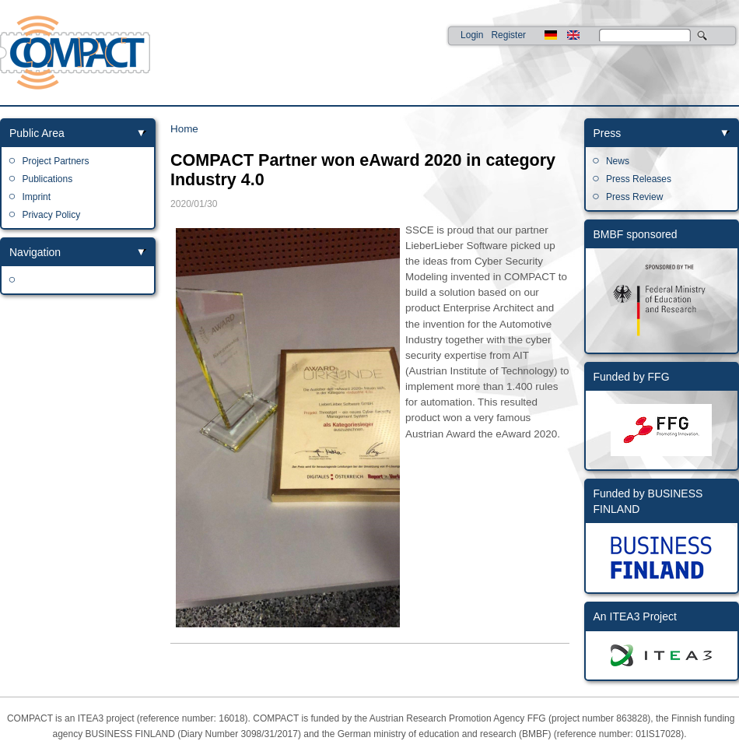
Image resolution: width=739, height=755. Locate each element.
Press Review (634, 196)
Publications (47, 179)
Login (472, 35)
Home (184, 129)
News (617, 161)
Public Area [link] (37, 133)
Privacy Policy (51, 214)
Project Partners (55, 161)
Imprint (36, 196)
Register (508, 35)
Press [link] (608, 133)
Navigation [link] (35, 252)
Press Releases (638, 179)
